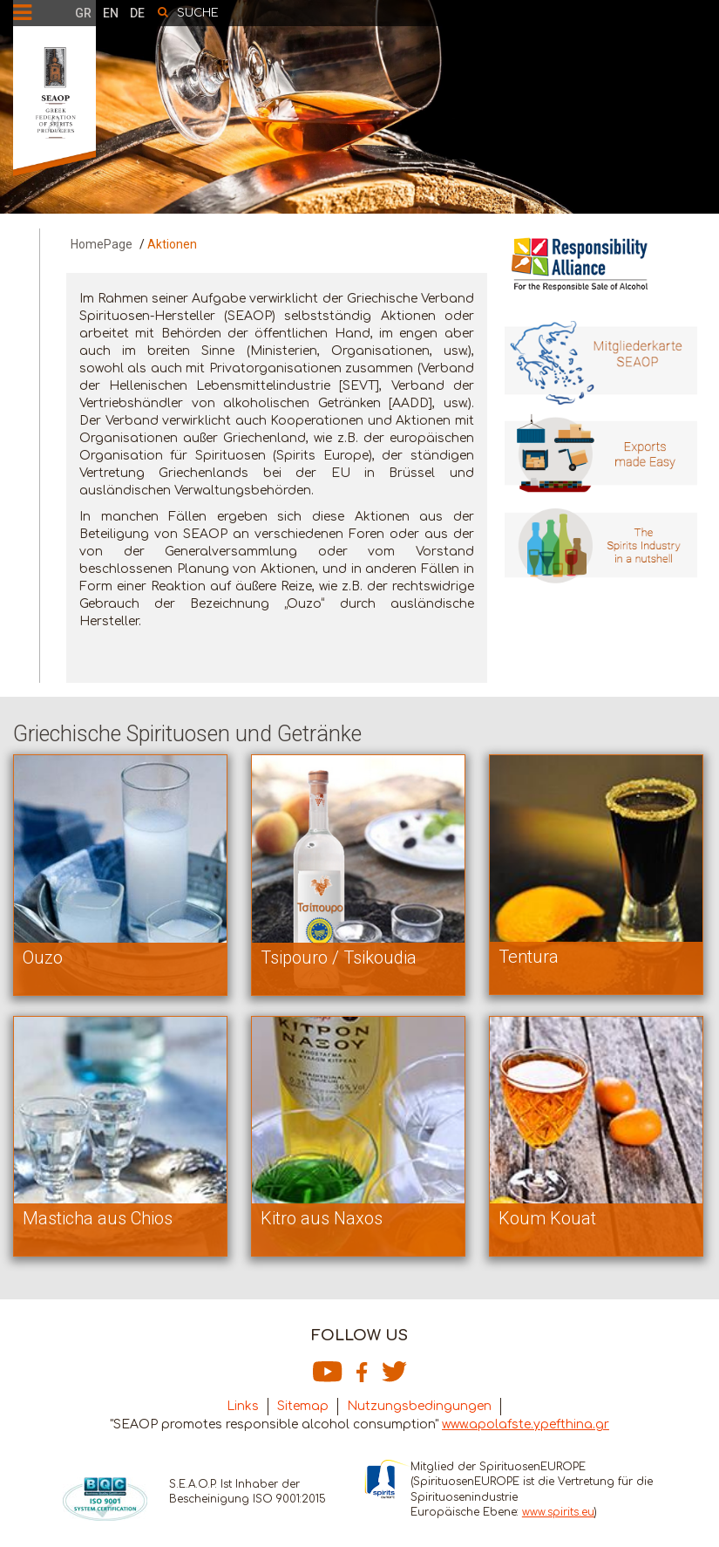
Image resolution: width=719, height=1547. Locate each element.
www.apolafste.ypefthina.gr (525, 1424)
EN (111, 13)
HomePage (101, 244)
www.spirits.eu (558, 1512)
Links (243, 1406)
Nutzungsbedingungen (419, 1406)
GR (83, 13)
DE (137, 13)
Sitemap (303, 1406)
